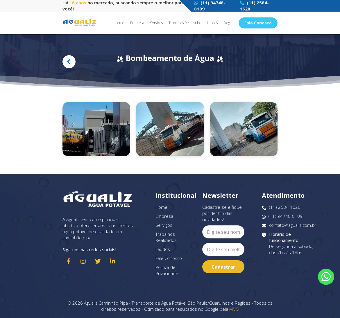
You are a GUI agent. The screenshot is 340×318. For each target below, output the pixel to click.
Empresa (137, 23)
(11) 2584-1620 (281, 207)
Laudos (212, 23)
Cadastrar (223, 267)
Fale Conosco (258, 23)
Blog (226, 23)
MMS (234, 309)
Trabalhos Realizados (185, 23)
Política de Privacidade (166, 270)
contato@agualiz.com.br (289, 225)
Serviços (156, 23)
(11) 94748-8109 (282, 216)
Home (119, 23)
